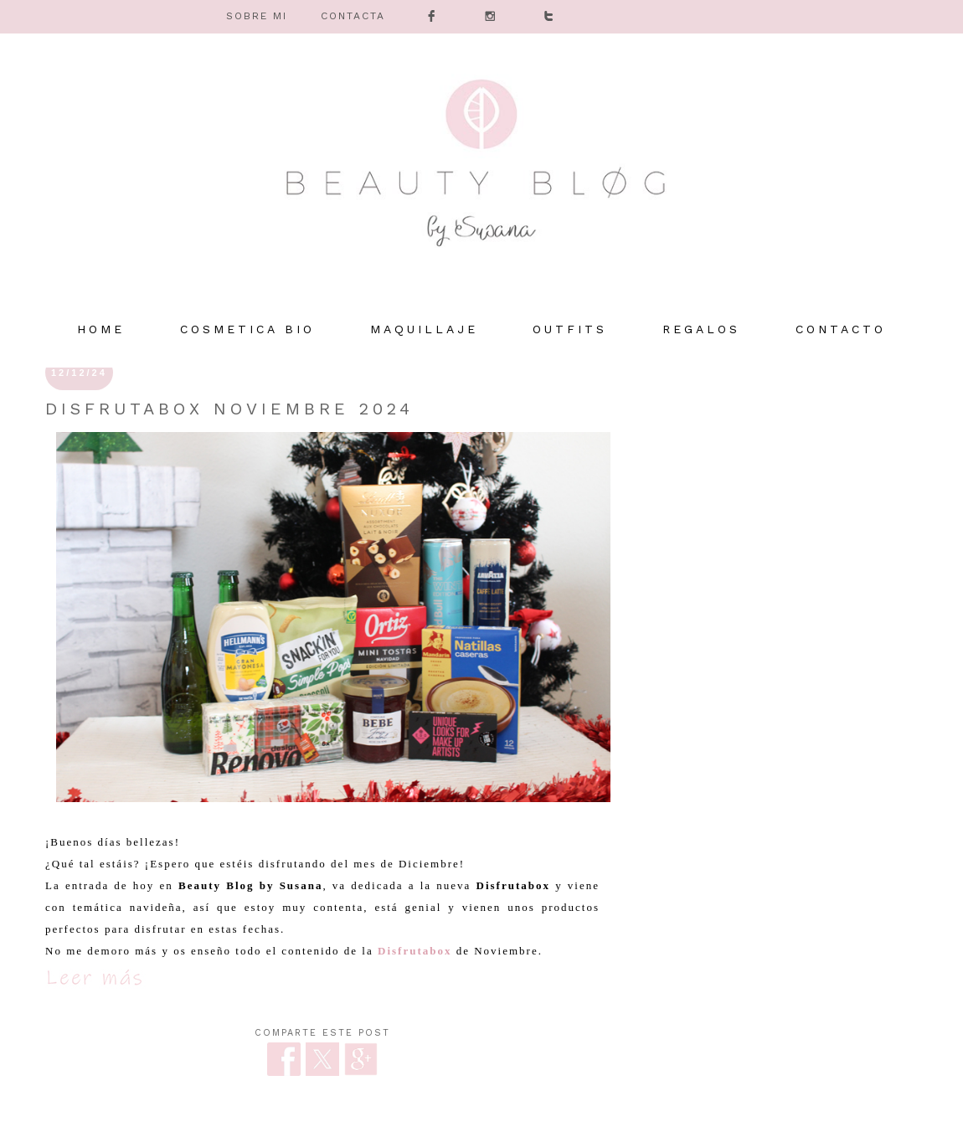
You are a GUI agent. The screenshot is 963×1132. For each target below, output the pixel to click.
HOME (101, 329)
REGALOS (701, 329)
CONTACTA (353, 16)
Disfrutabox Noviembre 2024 (229, 409)
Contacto (841, 329)
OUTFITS (570, 329)
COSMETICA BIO (247, 329)
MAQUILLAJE (424, 329)
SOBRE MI (256, 16)
